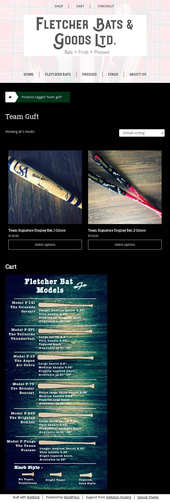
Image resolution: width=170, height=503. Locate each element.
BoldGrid (33, 497)
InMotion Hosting (118, 497)
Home (29, 74)
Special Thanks (148, 497)
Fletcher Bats (58, 74)
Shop (59, 6)
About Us (137, 74)
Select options (45, 244)
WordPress (71, 497)
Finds (113, 74)
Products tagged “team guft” (41, 97)
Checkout (106, 6)
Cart (80, 6)
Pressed (89, 74)
